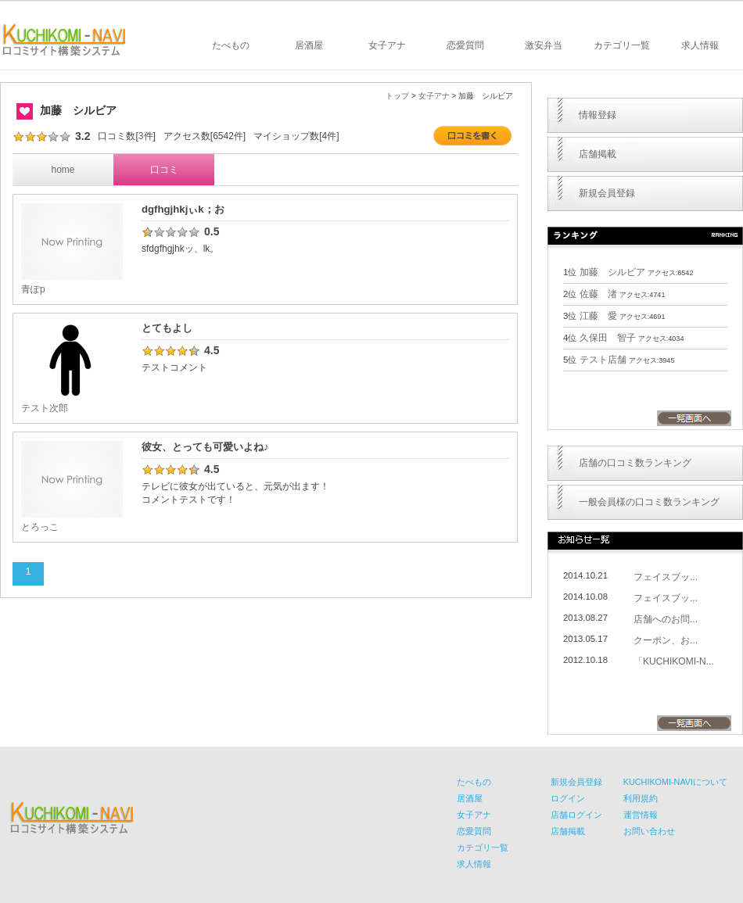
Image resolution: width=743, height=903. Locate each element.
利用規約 (640, 798)
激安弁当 (543, 45)
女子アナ (387, 45)
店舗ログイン (576, 814)
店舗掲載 (597, 154)
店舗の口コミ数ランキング (635, 462)
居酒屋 (309, 45)
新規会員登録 (607, 193)
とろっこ (40, 526)
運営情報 (640, 814)
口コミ (164, 169)
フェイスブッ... (666, 577)
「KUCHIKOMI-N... (674, 661)
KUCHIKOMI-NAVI (64, 39)
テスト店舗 (603, 359)
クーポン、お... (666, 640)
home (62, 169)
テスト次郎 (44, 408)
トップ (397, 95)
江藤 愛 (598, 315)
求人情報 (700, 45)
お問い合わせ (649, 831)
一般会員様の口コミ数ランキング (649, 501)
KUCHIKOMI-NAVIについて (675, 782)
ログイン (568, 798)
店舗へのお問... (666, 619)
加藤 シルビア (612, 272)
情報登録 (597, 114)
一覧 (694, 418)
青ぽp (33, 289)
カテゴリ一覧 (622, 45)
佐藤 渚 (598, 293)
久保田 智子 (608, 337)
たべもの (230, 45)
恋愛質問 (465, 45)
